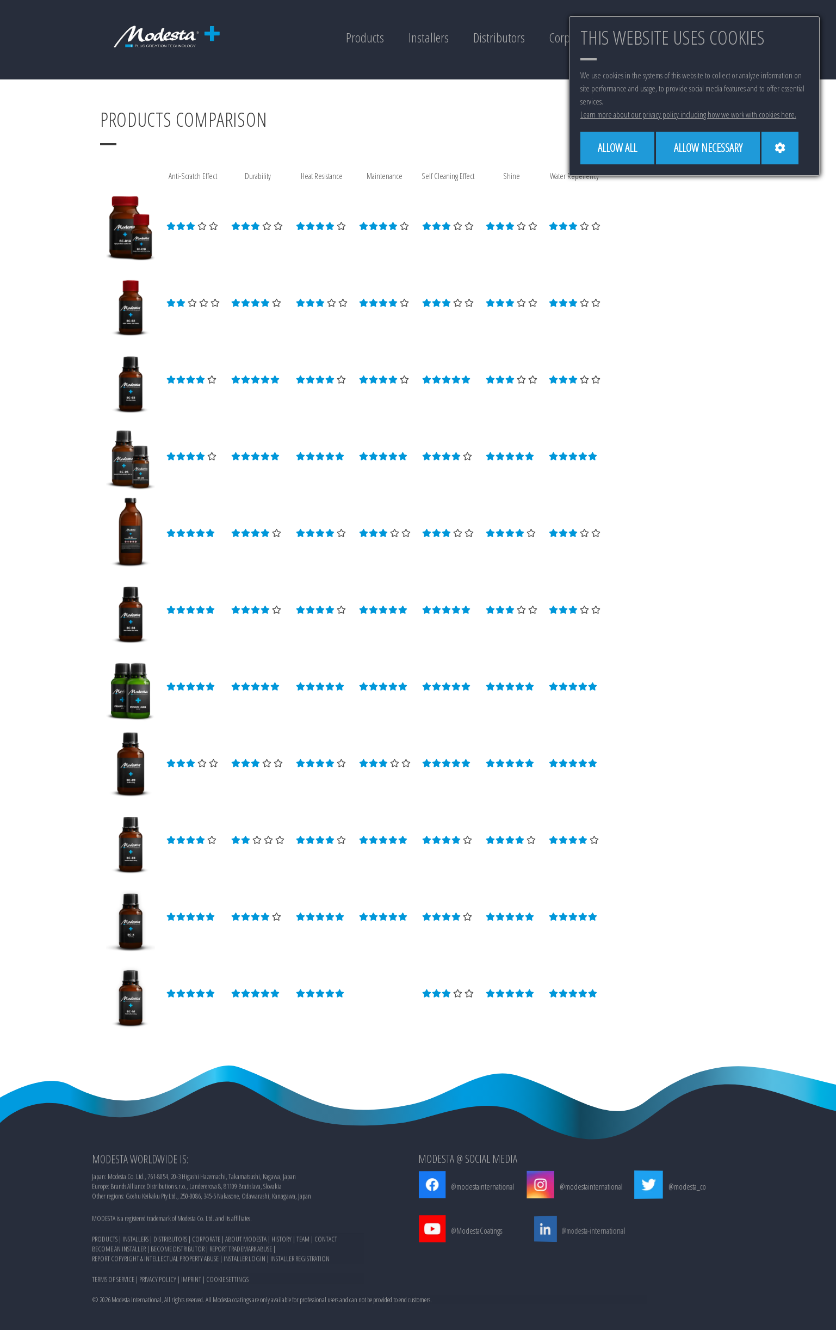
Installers (424, 37)
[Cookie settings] (783, 148)
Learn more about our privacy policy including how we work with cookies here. (688, 114)
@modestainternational (476, 1186)
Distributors (495, 37)
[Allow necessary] (711, 148)
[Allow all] (618, 148)
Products (359, 37)
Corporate (568, 37)
